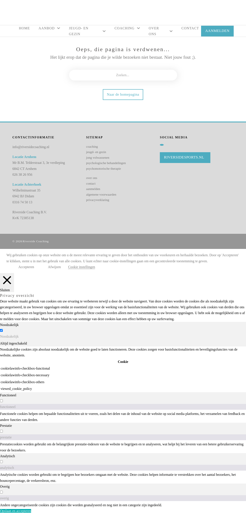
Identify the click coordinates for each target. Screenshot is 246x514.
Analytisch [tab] (7, 456)
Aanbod (47, 28)
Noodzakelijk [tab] (9, 325)
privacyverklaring (97, 200)
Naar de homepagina (123, 94)
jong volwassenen (97, 157)
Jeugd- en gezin (78, 31)
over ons (91, 178)
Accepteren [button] (26, 267)
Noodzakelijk (9, 336)
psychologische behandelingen (106, 163)
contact (90, 183)
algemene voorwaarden (101, 194)
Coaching (124, 28)
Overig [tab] (5, 486)
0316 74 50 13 (22, 202)
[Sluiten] (7, 282)
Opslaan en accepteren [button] (15, 511)
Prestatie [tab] (6, 425)
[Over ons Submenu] (171, 31)
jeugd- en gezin (96, 152)
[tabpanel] (123, 369)
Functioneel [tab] (8, 395)
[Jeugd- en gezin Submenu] (104, 31)
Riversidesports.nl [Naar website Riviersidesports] (184, 157)
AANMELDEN (217, 31)
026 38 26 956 (22, 174)
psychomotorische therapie (103, 168)
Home (24, 28)
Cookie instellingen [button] (81, 267)
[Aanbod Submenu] (58, 28)
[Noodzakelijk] (1, 330)
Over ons (154, 31)
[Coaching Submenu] (138, 28)
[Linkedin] (162, 145)
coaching (92, 146)
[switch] (1, 400)
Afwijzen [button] (54, 267)
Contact (190, 28)
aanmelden (93, 189)
